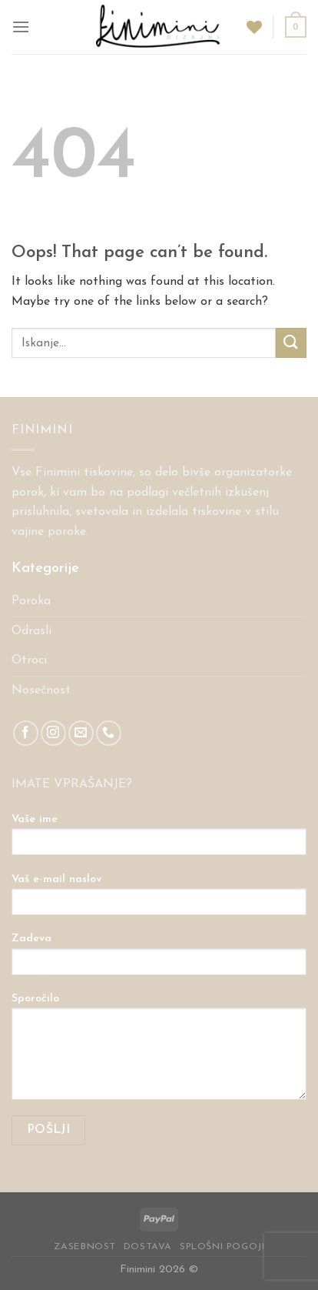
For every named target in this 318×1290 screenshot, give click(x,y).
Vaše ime (159, 840)
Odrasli (31, 631)
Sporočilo (159, 1052)
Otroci (29, 660)
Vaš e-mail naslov (159, 900)
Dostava (148, 1247)
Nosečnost (41, 690)
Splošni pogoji (222, 1247)
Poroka (31, 601)
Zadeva (159, 959)
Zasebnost (85, 1247)
